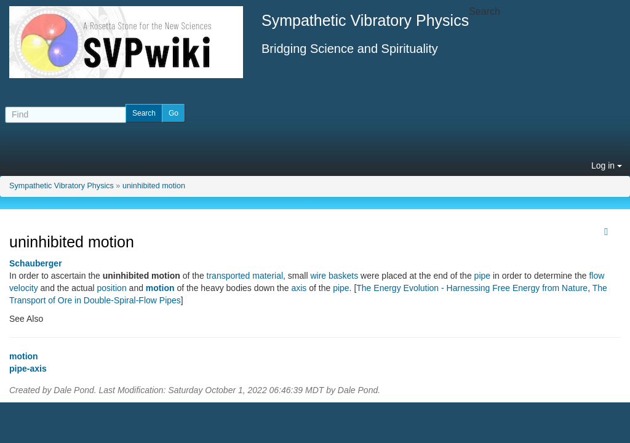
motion (160, 288)
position (111, 288)
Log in (606, 165)
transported (228, 276)
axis (298, 288)
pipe (482, 276)
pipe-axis (28, 368)
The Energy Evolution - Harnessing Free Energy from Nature (472, 288)
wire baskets (334, 276)
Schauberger (35, 263)
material (267, 276)
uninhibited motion (153, 186)
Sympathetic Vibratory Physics (61, 186)
